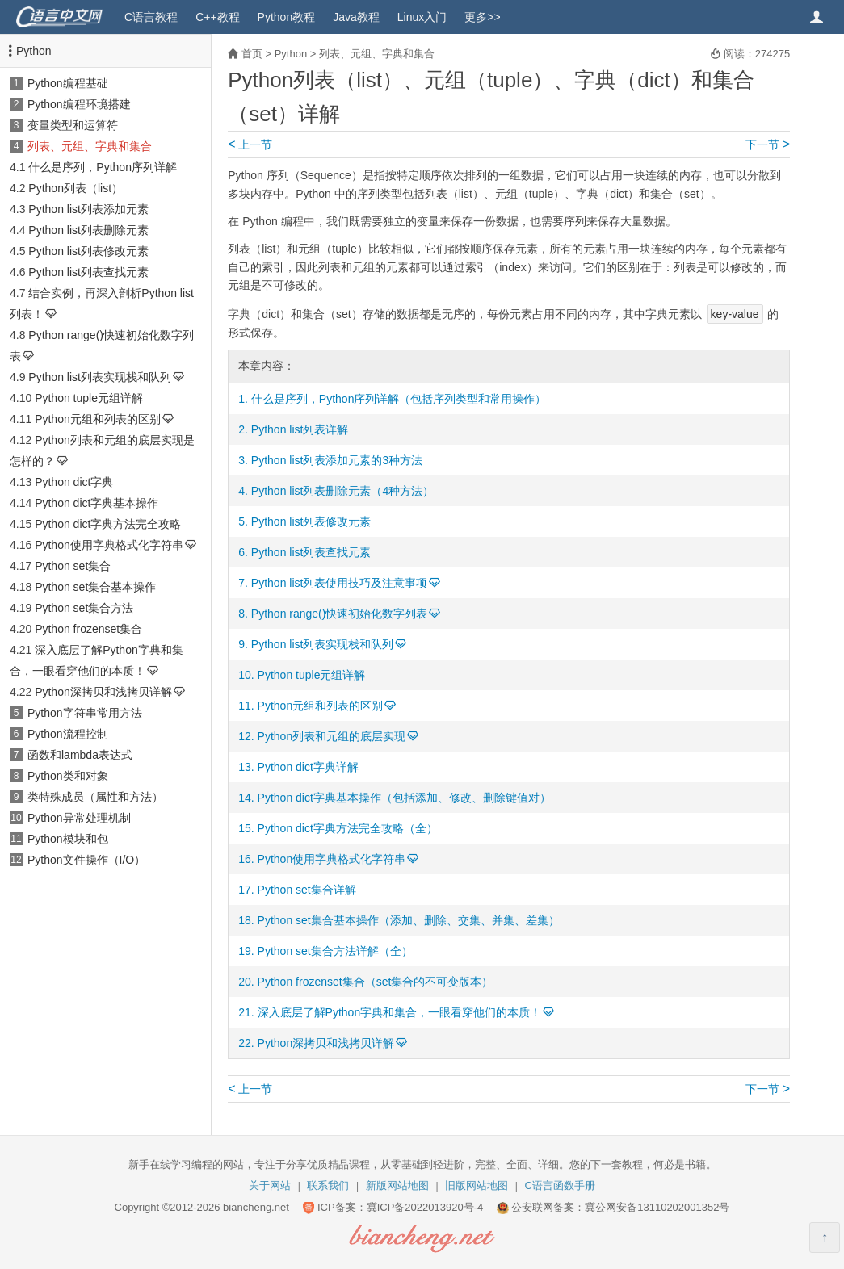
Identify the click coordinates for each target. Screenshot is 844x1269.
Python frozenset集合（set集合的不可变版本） (375, 981)
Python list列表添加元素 (88, 209)
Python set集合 (73, 565)
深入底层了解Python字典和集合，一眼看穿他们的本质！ (400, 1012)
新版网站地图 (397, 1185)
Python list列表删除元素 (88, 230)
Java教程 (356, 16)
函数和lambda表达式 (79, 754)
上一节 (250, 144)
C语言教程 (151, 16)
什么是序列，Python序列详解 (102, 167)
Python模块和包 (67, 838)
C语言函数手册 (560, 1185)
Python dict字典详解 (308, 766)
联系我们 (328, 1185)
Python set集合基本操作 (95, 586)
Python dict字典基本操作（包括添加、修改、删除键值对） (404, 797)
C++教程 (217, 16)
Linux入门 (422, 16)
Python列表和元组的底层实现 (332, 736)
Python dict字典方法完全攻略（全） (348, 828)
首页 (251, 54)
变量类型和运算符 (72, 125)
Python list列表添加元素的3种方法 (336, 460)
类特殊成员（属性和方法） (95, 796)
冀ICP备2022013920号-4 (425, 1207)
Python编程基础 (67, 83)
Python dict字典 (74, 481)
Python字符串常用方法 (84, 712)
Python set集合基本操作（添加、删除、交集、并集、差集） (409, 920)
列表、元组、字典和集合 (89, 146)
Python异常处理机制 (79, 817)
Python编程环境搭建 (79, 104)
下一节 (767, 144)
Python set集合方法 (84, 607)
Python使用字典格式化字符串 (109, 544)
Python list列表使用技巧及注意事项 (339, 582)
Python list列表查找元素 (88, 272)
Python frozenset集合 (88, 628)
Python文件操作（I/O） (86, 859)
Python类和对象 (67, 775)
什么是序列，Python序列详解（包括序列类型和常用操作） (399, 398)
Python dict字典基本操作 (96, 502)
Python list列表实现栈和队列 (99, 377)
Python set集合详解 (307, 889)
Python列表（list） (75, 188)
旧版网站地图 (476, 1185)
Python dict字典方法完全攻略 (108, 523)
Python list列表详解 (300, 429)
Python (34, 50)
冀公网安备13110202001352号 (657, 1207)
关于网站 (270, 1185)
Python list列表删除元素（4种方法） (342, 490)
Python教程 (287, 16)
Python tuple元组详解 (89, 398)
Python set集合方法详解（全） (335, 950)
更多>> (482, 16)
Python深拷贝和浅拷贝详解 (103, 691)
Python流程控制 (67, 733)
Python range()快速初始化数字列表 (339, 613)
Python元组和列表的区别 (98, 419)
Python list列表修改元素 (88, 251)
